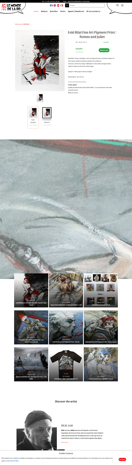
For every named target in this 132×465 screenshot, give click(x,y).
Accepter (122, 459)
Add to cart (104, 50)
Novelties (54, 11)
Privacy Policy (14, 461)
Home (36, 11)
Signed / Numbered (76, 11)
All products (22, 24)
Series (62, 11)
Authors (44, 11)
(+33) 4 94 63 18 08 (52, 1)
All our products (93, 11)
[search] (86, 5)
